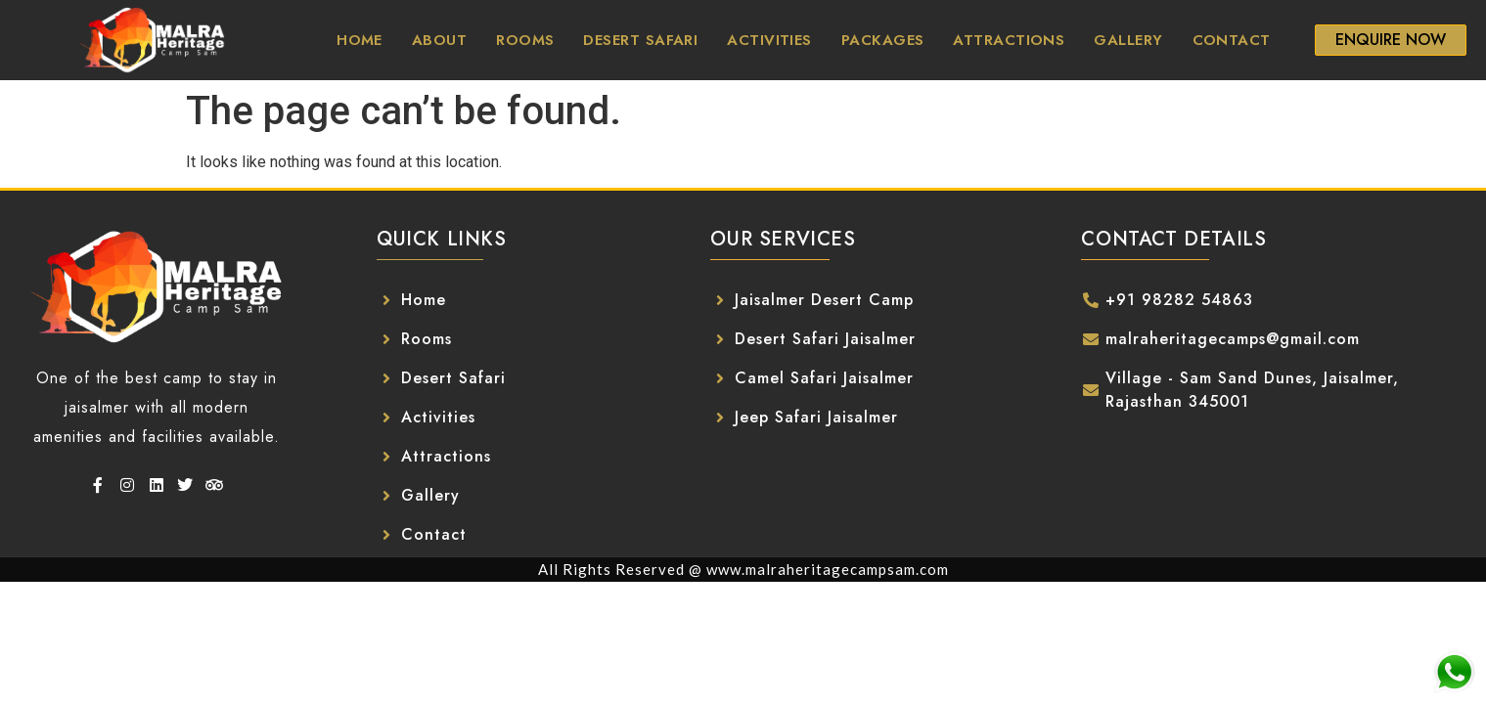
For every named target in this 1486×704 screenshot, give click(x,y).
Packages (882, 40)
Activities (769, 40)
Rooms (525, 40)
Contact (1232, 40)
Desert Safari (640, 40)
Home (360, 40)
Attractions (1008, 40)
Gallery (1128, 40)
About (439, 40)
